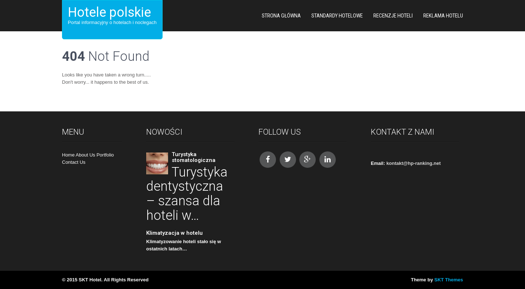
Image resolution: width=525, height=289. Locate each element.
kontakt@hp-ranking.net (413, 163)
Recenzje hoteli (393, 15)
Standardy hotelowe (337, 15)
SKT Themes (448, 279)
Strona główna (281, 15)
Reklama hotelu (443, 15)
